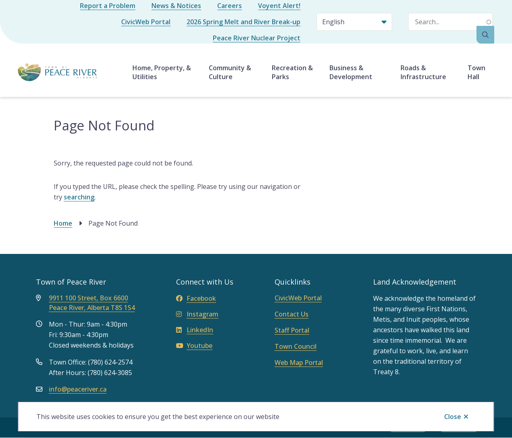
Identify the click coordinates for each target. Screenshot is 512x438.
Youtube (194, 345)
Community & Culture (230, 72)
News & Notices (176, 5)
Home (63, 223)
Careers (229, 5)
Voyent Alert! (279, 5)
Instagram (197, 314)
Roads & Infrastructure (423, 72)
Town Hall (476, 72)
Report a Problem (107, 5)
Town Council (296, 346)
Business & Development (350, 72)
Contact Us (291, 314)
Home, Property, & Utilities (161, 72)
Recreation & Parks (292, 72)
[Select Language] (354, 22)
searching (79, 197)
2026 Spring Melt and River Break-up (243, 21)
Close (452, 416)
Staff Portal (292, 330)
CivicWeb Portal (145, 21)
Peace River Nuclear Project (256, 38)
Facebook (196, 298)
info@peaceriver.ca (78, 389)
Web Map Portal (299, 362)
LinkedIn (194, 329)
